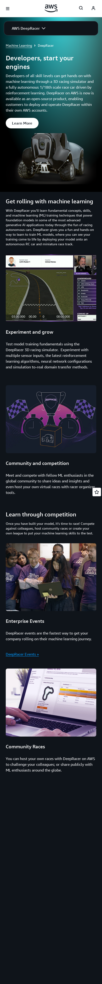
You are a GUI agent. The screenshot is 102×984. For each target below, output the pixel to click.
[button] (28, 28)
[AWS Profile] (93, 8)
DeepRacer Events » (22, 654)
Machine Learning (19, 45)
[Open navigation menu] (7, 8)
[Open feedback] (96, 492)
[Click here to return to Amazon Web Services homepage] (51, 8)
